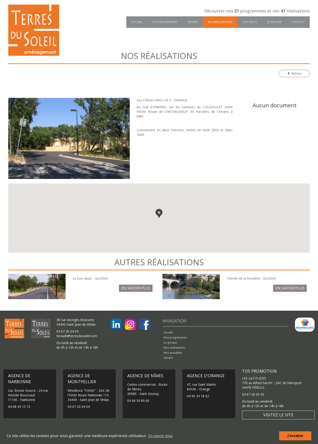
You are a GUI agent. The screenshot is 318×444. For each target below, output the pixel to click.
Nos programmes (165, 22)
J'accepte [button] (295, 435)
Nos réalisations (220, 22)
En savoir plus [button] (160, 435)
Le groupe (274, 22)
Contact (298, 22)
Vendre (193, 22)
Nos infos (250, 22)
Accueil (136, 22)
